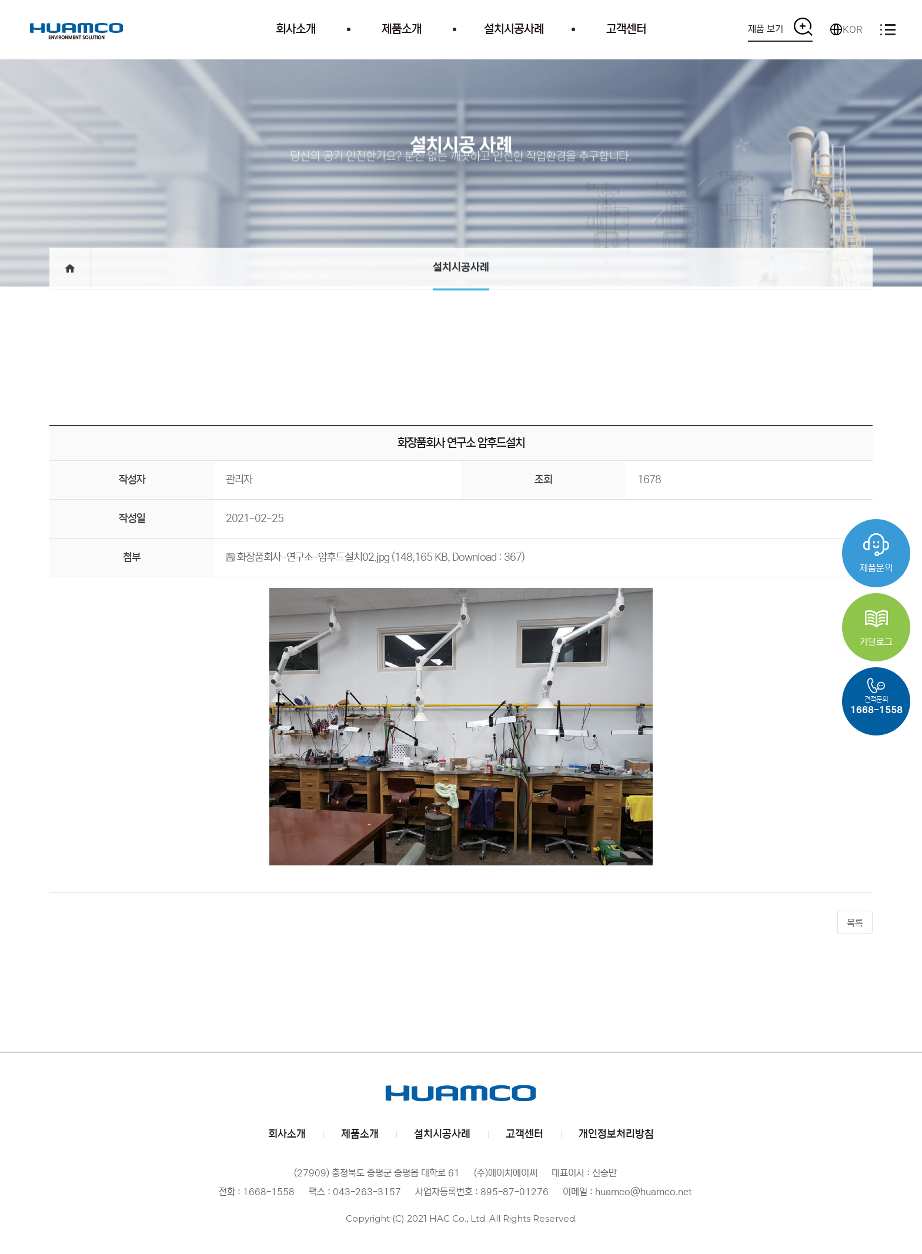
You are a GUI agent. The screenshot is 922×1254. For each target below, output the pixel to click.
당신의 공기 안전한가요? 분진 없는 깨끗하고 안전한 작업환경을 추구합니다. (461, 164)
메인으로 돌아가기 (69, 289)
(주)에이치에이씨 (76, 29)
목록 (855, 923)
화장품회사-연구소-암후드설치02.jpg (313, 557)
